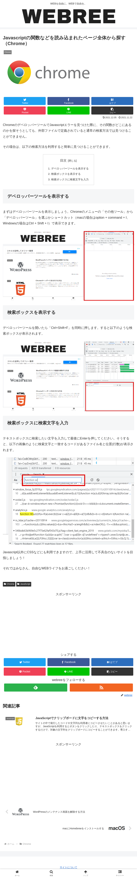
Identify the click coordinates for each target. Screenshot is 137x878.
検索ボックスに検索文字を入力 (70, 180)
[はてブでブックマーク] (112, 101)
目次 (63, 160)
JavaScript (23, 585)
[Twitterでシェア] (25, 101)
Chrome (9, 585)
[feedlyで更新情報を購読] (35, 688)
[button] (112, 110)
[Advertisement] (68, 773)
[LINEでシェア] (68, 110)
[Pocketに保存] (25, 110)
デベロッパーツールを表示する (70, 168)
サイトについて (68, 868)
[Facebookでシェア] (68, 101)
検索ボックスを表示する (65, 174)
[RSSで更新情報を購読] (101, 688)
